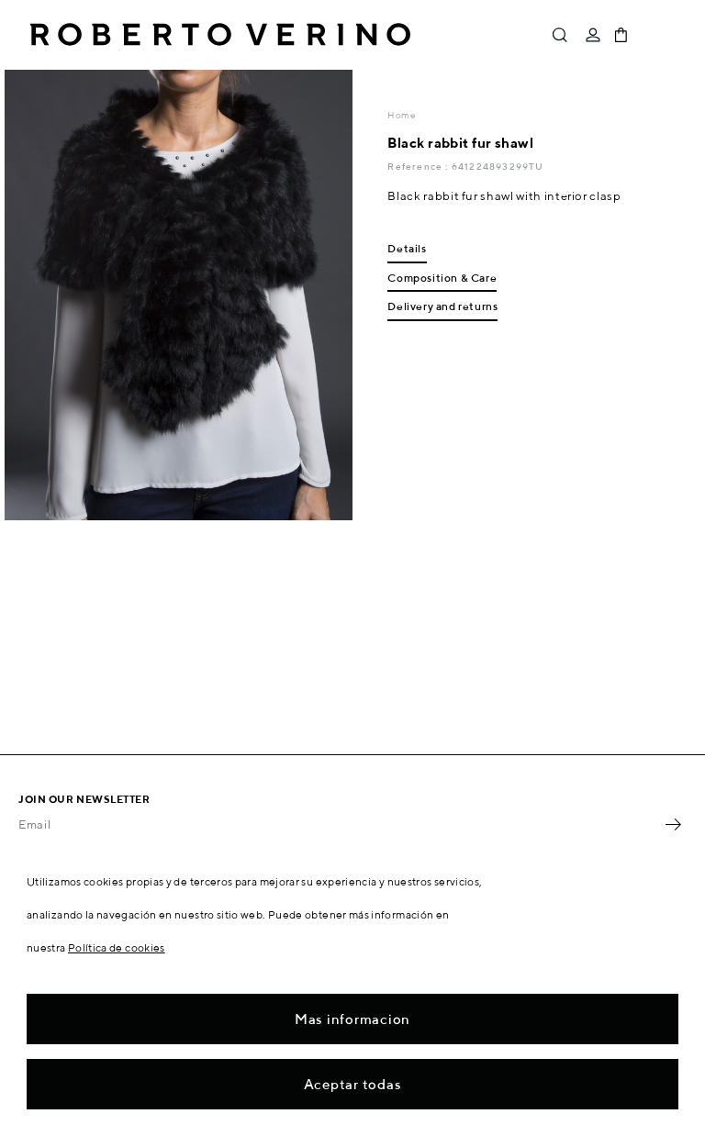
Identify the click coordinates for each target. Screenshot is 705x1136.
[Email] (338, 824)
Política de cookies (116, 947)
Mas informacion (352, 1019)
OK (673, 824)
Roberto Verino (220, 35)
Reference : (419, 166)
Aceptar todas (353, 1084)
